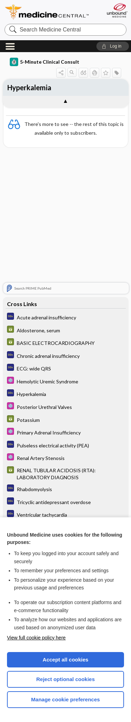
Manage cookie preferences (65, 699)
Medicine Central (47, 12)
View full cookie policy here (36, 637)
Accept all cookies (65, 660)
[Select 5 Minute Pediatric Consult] (66, 381)
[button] (112, 46)
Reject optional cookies (65, 679)
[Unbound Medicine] (116, 10)
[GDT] (66, 330)
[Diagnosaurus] (66, 317)
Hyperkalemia (29, 87)
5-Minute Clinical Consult (44, 62)
